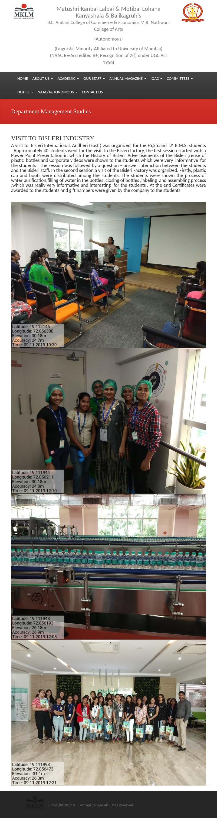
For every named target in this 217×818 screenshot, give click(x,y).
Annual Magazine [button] (127, 78)
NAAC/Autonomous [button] (57, 91)
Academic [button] (68, 78)
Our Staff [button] (94, 78)
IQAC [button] (157, 78)
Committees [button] (180, 78)
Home (22, 78)
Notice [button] (25, 91)
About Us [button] (42, 78)
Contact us (92, 91)
